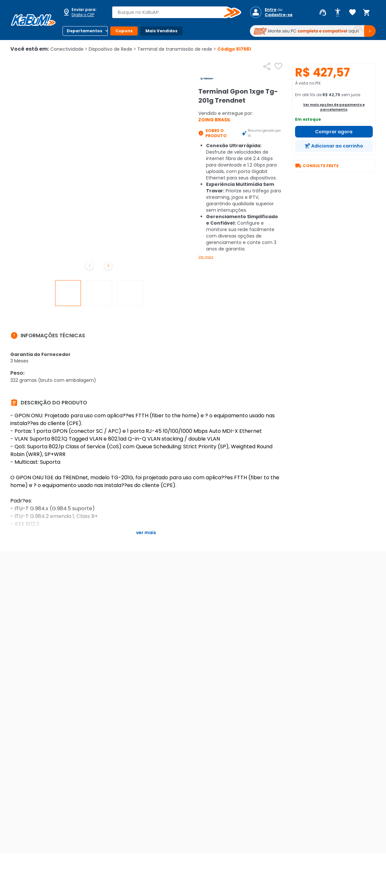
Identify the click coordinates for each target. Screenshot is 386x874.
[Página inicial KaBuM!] (33, 20)
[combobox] (172, 12)
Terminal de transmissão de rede (176, 49)
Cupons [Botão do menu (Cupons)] (124, 31)
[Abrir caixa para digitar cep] (83, 12)
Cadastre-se (278, 14)
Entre (270, 9)
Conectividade (68, 49)
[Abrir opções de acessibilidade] (337, 12)
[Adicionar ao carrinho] (334, 146)
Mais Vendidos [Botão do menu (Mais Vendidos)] (161, 31)
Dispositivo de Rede (112, 49)
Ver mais (205, 257)
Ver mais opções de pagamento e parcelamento (334, 107)
